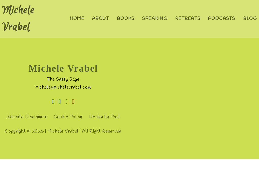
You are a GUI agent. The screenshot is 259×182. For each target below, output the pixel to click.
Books (126, 19)
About (101, 19)
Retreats (187, 19)
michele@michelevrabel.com (63, 87)
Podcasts (221, 19)
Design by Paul (104, 117)
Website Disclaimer (27, 117)
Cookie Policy (68, 117)
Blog (250, 19)
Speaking (154, 19)
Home (77, 19)
